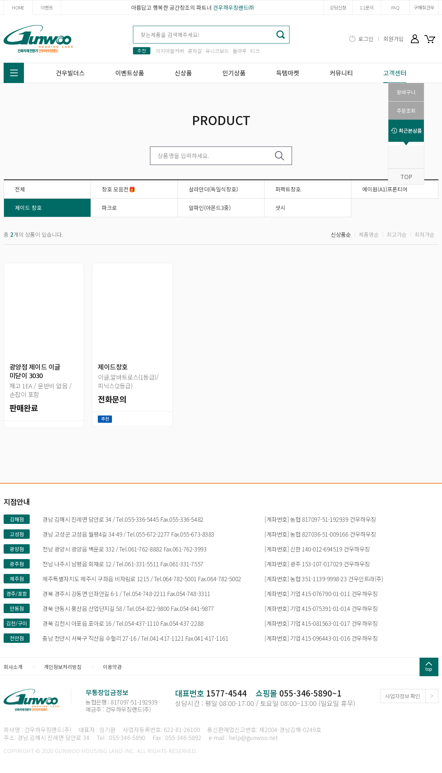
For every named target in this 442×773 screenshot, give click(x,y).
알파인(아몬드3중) (210, 207)
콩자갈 (195, 50)
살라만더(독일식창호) (213, 189)
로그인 (366, 38)
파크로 (109, 207)
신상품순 (341, 234)
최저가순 (424, 234)
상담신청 (338, 7)
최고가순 (397, 234)
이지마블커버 (170, 50)
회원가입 (393, 38)
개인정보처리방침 (63, 666)
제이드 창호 (28, 207)
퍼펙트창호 (288, 189)
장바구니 (431, 38)
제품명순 (369, 234)
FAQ (395, 7)
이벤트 (47, 7)
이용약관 (112, 666)
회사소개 (13, 666)
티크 (255, 50)
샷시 (280, 207)
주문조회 (406, 110)
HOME (18, 7)
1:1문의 (367, 7)
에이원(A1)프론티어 (385, 189)
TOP (406, 176)
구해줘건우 (424, 7)
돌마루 (240, 50)
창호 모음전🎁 (118, 189)
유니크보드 (217, 50)
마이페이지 (415, 38)
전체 (20, 189)
